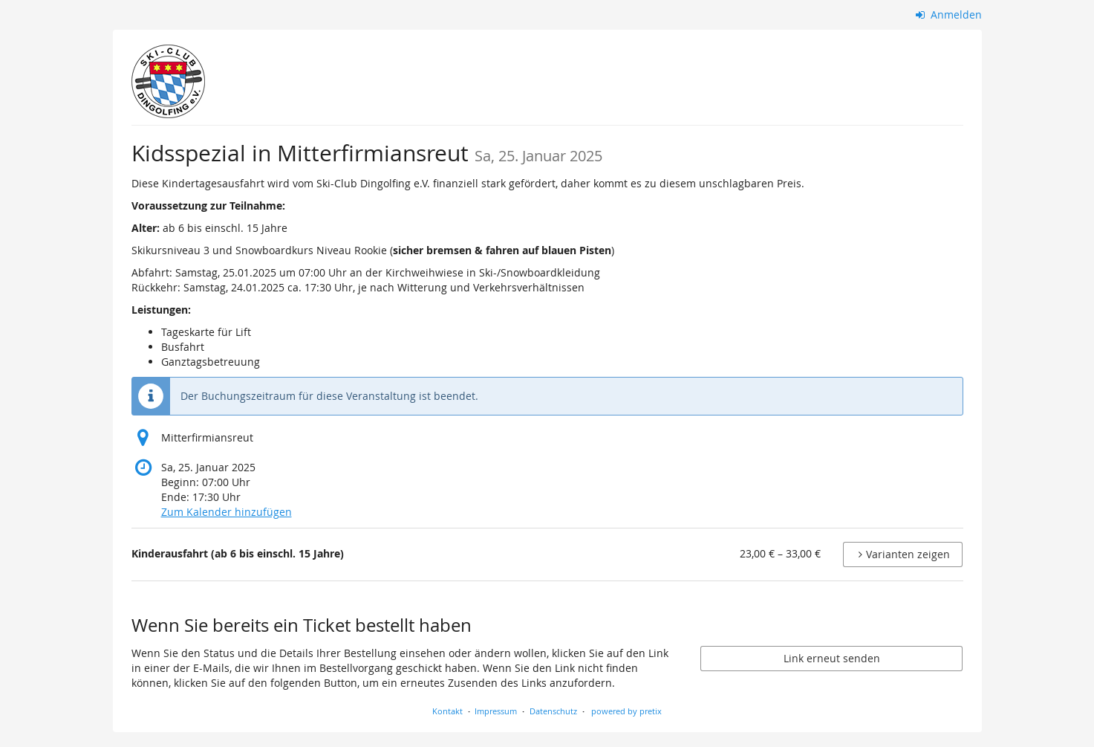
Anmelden (949, 14)
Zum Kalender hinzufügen (226, 512)
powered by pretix (626, 711)
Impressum (496, 711)
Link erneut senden (832, 658)
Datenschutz (553, 711)
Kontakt (447, 711)
